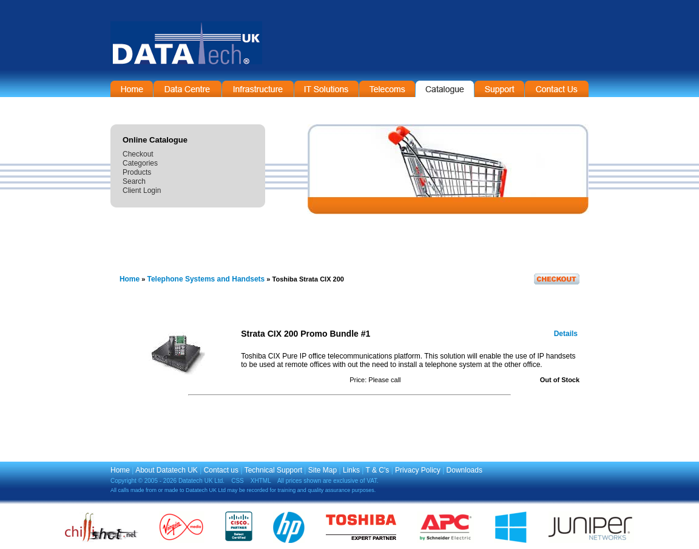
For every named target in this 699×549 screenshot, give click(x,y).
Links (351, 470)
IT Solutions (326, 89)
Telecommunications (387, 89)
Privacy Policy (418, 470)
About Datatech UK (166, 470)
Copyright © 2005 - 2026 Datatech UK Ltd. (167, 480)
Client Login (142, 190)
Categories (140, 163)
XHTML (261, 480)
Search (134, 181)
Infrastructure (258, 89)
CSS (237, 480)
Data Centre (187, 89)
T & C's (378, 470)
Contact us (221, 470)
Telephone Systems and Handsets (206, 279)
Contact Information (557, 89)
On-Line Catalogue (445, 89)
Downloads (464, 470)
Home (131, 89)
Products (137, 172)
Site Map (322, 470)
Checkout (138, 154)
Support (499, 89)
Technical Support (273, 470)
